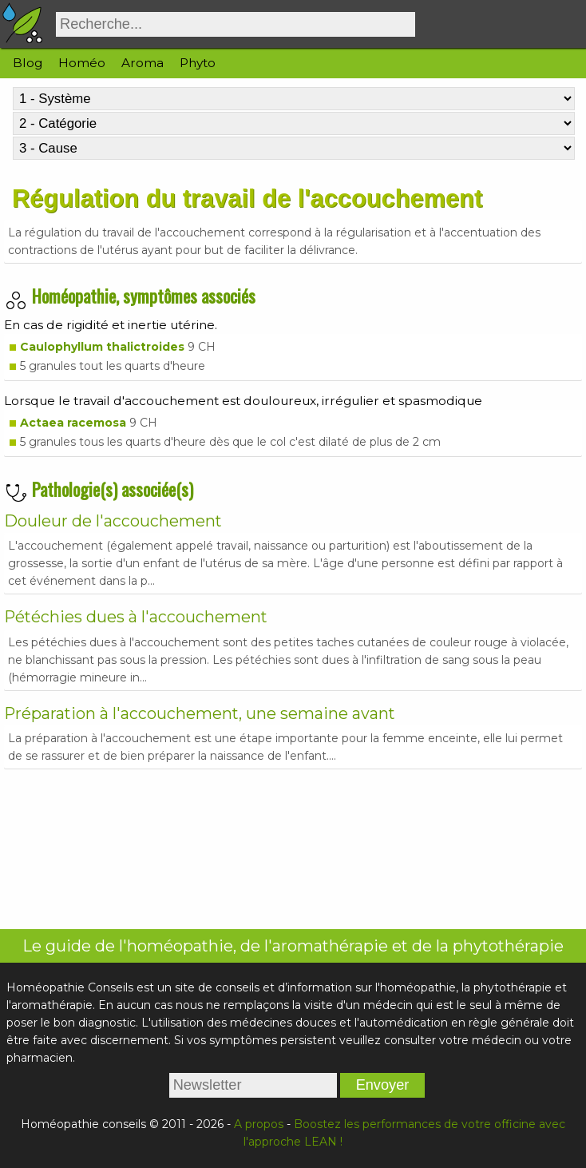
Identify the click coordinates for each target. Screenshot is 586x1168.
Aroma (142, 62)
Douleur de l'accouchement (113, 520)
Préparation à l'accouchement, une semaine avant (199, 713)
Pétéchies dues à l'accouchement (135, 616)
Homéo (81, 62)
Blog (27, 62)
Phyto (198, 62)
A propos (258, 1124)
